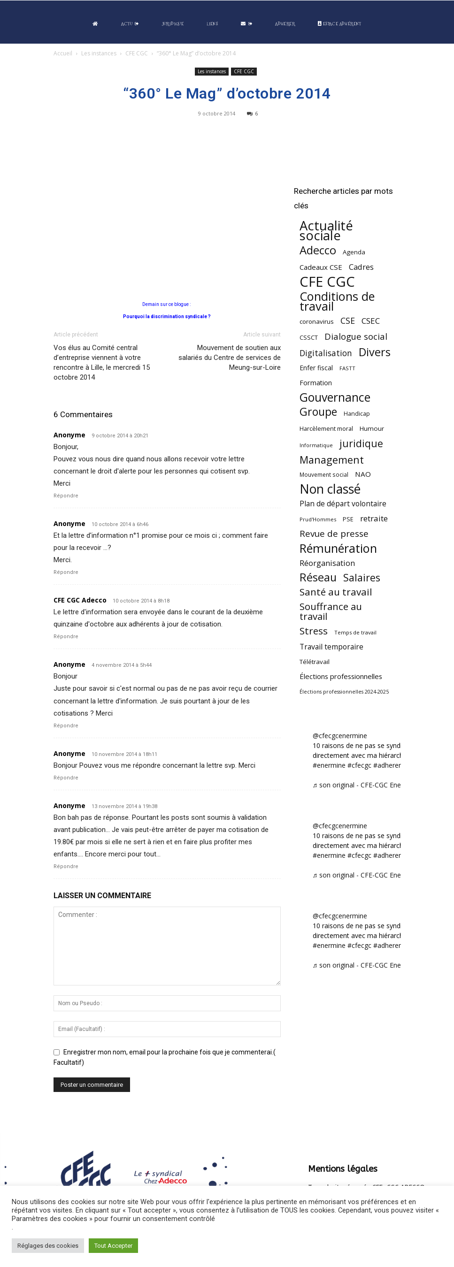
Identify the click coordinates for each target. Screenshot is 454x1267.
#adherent (389, 765)
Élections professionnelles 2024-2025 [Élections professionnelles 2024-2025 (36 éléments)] (344, 691)
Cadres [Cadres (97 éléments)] (361, 267)
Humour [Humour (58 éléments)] (372, 428)
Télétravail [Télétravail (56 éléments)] (315, 661)
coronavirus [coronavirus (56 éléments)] (317, 321)
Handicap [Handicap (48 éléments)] (357, 414)
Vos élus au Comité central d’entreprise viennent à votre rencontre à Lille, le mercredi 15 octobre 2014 (102, 362)
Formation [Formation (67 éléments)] (316, 382)
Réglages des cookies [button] (47, 1245)
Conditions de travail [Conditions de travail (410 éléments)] (337, 301)
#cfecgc (359, 765)
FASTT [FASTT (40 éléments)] (347, 368)
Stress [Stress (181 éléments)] (314, 631)
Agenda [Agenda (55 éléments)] (354, 252)
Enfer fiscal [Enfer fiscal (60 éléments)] (316, 367)
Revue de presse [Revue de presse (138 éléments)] (334, 534)
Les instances (98, 53)
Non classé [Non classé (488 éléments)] (330, 489)
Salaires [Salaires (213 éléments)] (361, 577)
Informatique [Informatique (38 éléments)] (316, 445)
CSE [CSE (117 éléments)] (347, 321)
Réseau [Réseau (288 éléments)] (318, 577)
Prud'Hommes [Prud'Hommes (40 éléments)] (318, 519)
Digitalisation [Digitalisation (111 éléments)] (326, 353)
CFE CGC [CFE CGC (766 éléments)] (327, 282)
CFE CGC (136, 53)
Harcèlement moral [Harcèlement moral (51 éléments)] (326, 428)
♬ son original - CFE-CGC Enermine (366, 784)
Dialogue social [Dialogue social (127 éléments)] (355, 336)
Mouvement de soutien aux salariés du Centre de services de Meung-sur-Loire (229, 357)
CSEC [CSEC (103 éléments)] (371, 321)
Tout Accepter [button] (113, 1245)
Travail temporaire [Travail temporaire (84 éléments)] (331, 647)
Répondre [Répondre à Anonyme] (66, 496)
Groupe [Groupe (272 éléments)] (318, 412)
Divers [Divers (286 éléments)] (375, 352)
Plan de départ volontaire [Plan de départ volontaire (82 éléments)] (343, 504)
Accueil (63, 53)
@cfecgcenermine (340, 735)
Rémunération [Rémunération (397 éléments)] (338, 548)
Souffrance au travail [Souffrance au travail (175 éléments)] (331, 611)
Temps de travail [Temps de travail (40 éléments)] (355, 632)
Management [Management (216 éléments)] (332, 460)
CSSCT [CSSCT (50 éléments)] (309, 337)
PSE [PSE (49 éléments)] (348, 519)
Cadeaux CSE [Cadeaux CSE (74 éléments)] (321, 267)
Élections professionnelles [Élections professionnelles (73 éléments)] (341, 676)
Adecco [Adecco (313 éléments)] (318, 250)
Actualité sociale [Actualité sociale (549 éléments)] (326, 230)
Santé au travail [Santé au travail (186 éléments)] (336, 592)
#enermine (329, 765)
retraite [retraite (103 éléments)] (374, 518)
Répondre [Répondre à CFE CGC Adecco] (66, 637)
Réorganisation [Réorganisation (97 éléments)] (327, 563)
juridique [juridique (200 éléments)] (361, 443)
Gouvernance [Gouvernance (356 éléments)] (335, 397)
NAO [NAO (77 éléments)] (363, 474)
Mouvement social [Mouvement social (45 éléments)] (324, 474)
